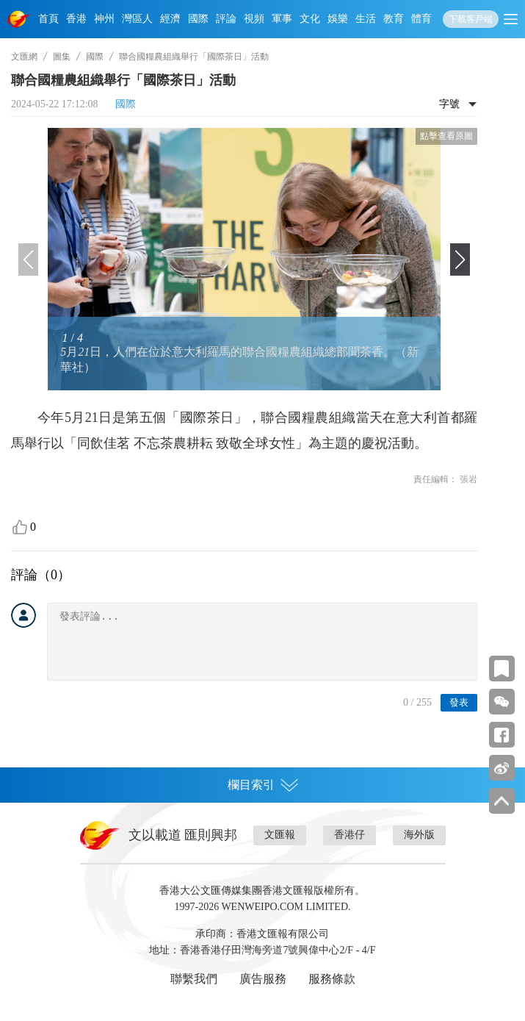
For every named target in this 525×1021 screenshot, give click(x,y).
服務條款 (331, 978)
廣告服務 (262, 978)
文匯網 (24, 56)
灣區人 (137, 18)
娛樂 (337, 18)
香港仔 (349, 834)
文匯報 (279, 834)
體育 (421, 18)
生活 (365, 18)
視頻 (254, 18)
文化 (310, 18)
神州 (104, 18)
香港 (76, 18)
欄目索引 (263, 785)
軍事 (282, 18)
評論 (226, 18)
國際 (198, 18)
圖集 (61, 56)
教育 (393, 18)
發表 (458, 702)
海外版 (419, 834)
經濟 (170, 18)
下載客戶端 (471, 19)
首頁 (48, 18)
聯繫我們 (193, 978)
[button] (460, 259)
